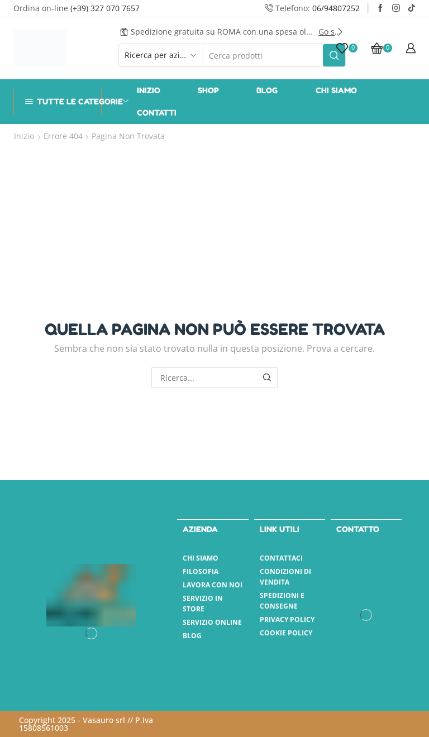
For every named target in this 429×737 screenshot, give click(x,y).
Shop (208, 90)
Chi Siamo (336, 90)
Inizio (148, 90)
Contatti (157, 112)
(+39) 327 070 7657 (105, 8)
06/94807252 (336, 8)
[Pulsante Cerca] (334, 55)
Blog (267, 90)
